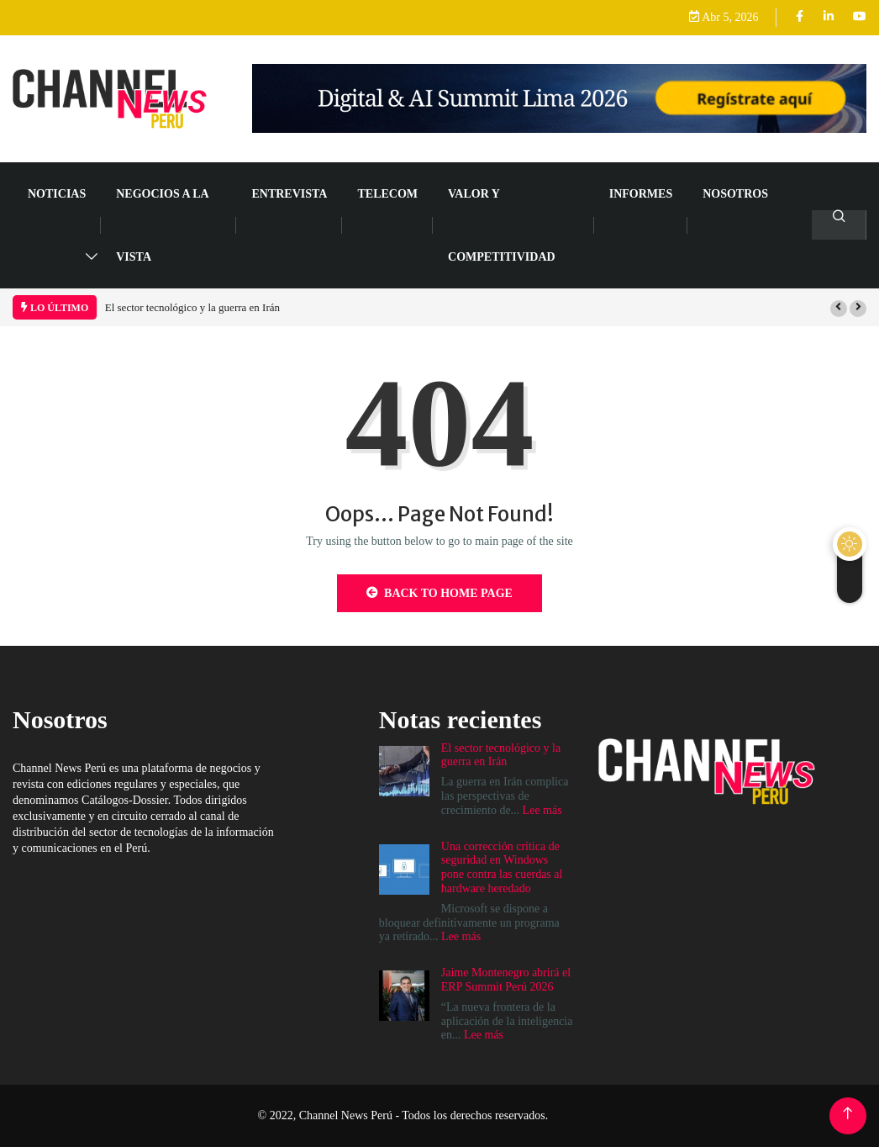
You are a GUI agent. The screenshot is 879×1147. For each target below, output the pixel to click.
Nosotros (735, 194)
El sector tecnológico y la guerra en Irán (192, 307)
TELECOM (387, 194)
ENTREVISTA (289, 194)
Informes (640, 194)
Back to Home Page (439, 593)
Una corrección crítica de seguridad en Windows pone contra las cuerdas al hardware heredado (502, 867)
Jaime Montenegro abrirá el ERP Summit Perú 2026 (506, 979)
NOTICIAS (57, 194)
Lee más (542, 810)
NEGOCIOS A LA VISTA (162, 225)
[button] (838, 308)
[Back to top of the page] (847, 1113)
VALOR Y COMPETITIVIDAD (501, 225)
